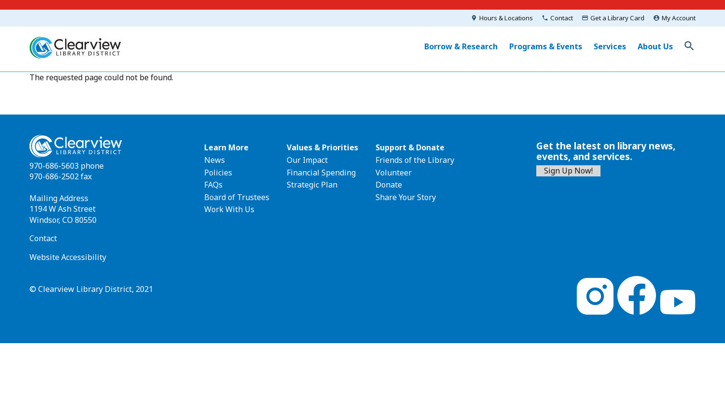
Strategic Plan (312, 184)
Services (610, 46)
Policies (218, 172)
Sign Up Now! (568, 170)
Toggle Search (689, 46)
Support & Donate (410, 147)
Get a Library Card (617, 18)
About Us (655, 46)
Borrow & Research (461, 46)
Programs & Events (545, 46)
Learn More (226, 147)
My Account (679, 18)
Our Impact (307, 160)
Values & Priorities (322, 147)
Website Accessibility (67, 257)
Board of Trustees (236, 197)
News (214, 160)
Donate (389, 184)
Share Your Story (406, 197)
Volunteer (394, 172)
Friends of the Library (415, 160)
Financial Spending (321, 172)
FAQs (213, 184)
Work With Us (229, 209)
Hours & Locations (506, 18)
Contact (561, 18)
